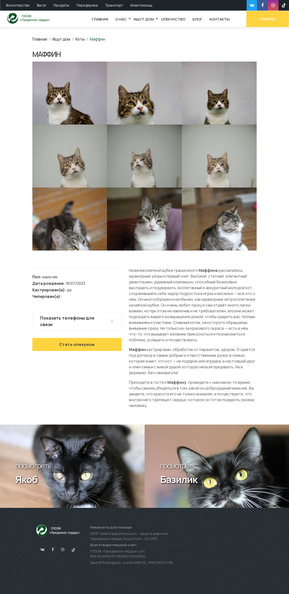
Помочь (267, 18)
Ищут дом (61, 39)
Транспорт (114, 5)
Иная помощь (141, 5)
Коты (80, 39)
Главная (39, 39)
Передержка (87, 5)
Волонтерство (18, 5)
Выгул (41, 5)
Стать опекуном (76, 344)
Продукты (61, 5)
